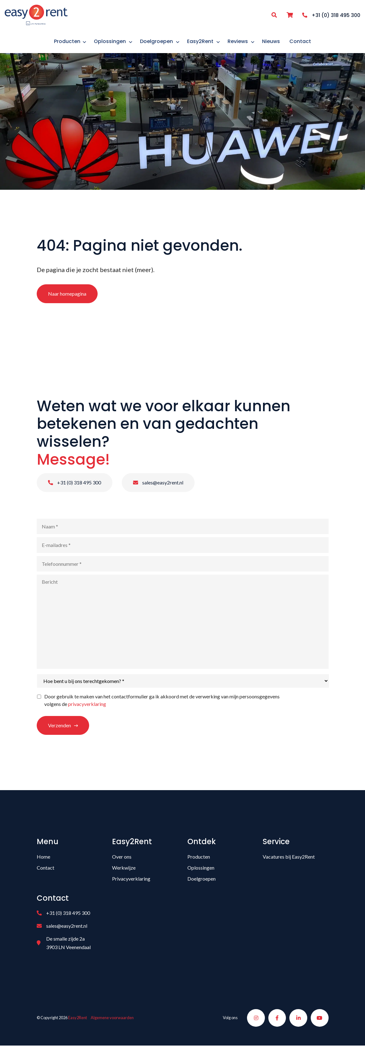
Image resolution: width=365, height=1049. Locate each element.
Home (43, 859)
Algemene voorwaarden (112, 1020)
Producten (198, 859)
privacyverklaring (87, 706)
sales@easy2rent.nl (158, 485)
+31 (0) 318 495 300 (74, 485)
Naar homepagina (67, 296)
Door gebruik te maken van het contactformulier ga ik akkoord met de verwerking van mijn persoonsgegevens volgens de (162, 702)
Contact (45, 870)
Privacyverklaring (131, 881)
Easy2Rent (77, 1020)
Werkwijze (124, 870)
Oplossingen (200, 870)
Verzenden (59, 727)
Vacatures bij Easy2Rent (289, 859)
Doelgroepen (201, 881)
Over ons (122, 859)
